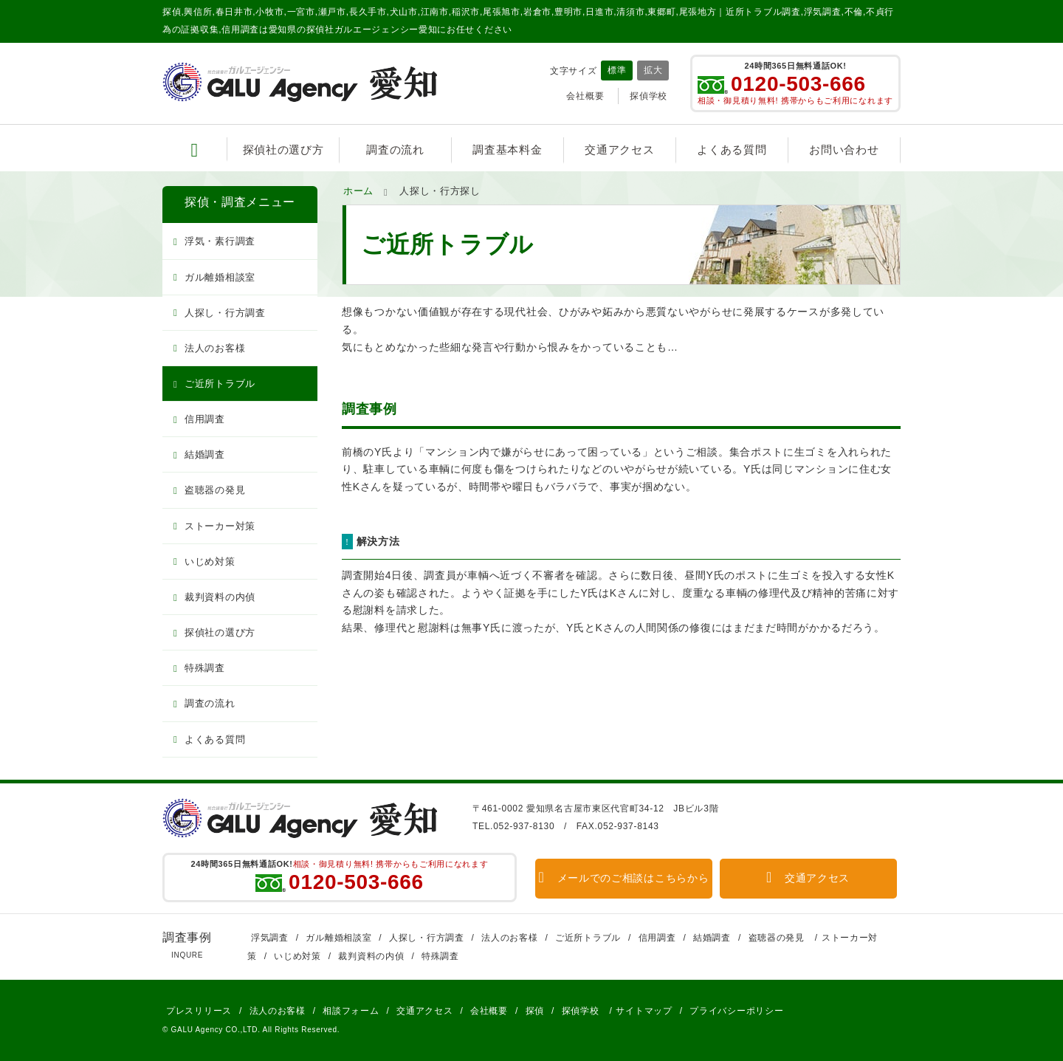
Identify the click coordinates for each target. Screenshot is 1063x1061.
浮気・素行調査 (220, 241)
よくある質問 (731, 149)
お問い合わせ (843, 149)
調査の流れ (395, 149)
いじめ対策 (210, 561)
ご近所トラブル (220, 383)
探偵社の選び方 (283, 149)
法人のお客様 (215, 348)
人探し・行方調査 (225, 312)
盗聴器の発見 (215, 489)
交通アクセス (619, 149)
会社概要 (585, 96)
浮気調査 (270, 938)
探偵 (535, 1011)
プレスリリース (199, 1011)
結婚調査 (205, 454)
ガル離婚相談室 (220, 277)
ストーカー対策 (220, 526)
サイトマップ (644, 1011)
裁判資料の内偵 (220, 596)
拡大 (653, 70)
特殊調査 (205, 667)
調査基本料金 (507, 149)
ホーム (358, 190)
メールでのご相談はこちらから (624, 878)
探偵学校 (648, 96)
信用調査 (205, 419)
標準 (617, 70)
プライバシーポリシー (736, 1011)
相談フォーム (351, 1011)
